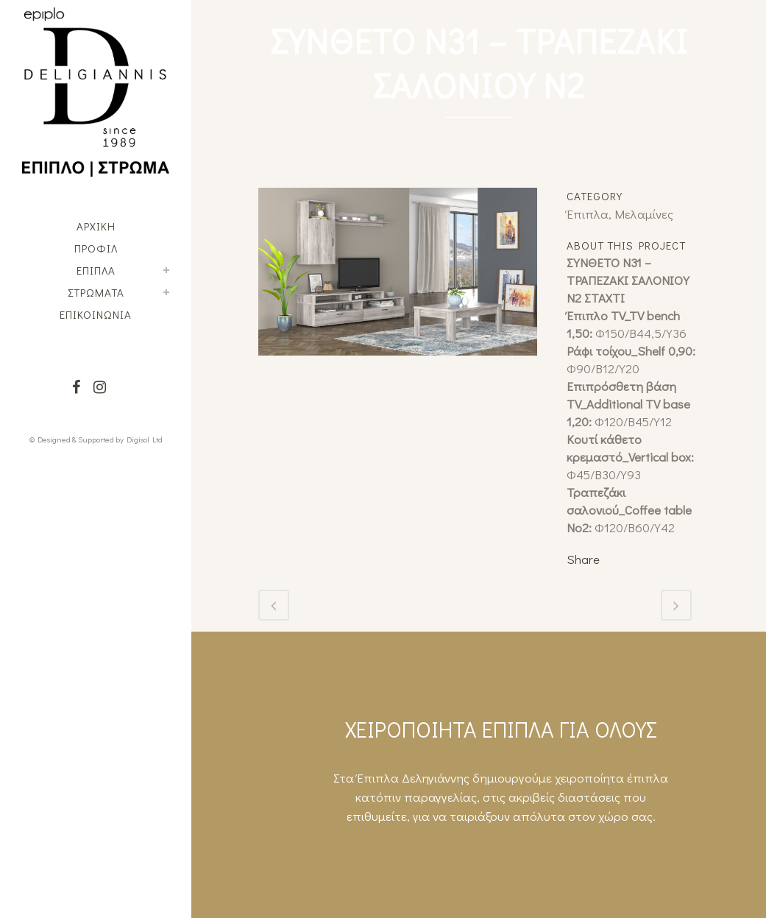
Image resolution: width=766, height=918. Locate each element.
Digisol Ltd (145, 439)
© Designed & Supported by (76, 439)
